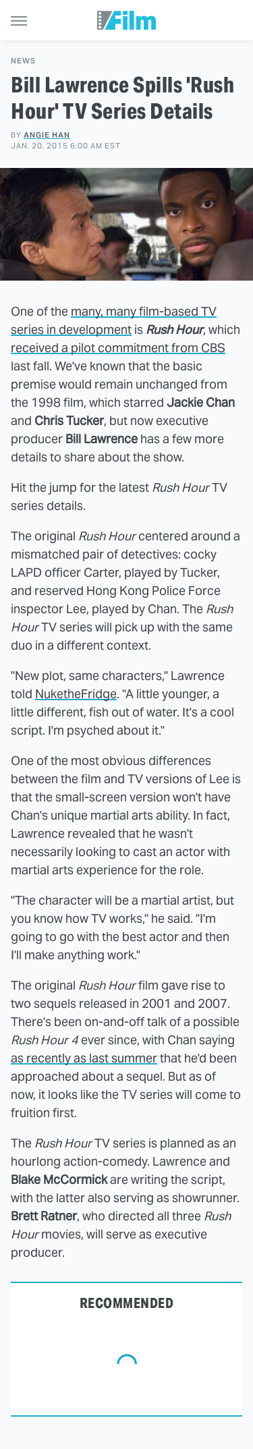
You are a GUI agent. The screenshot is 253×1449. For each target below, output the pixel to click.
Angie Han (47, 135)
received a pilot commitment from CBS (118, 348)
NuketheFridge (76, 694)
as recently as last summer (84, 1058)
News (23, 61)
